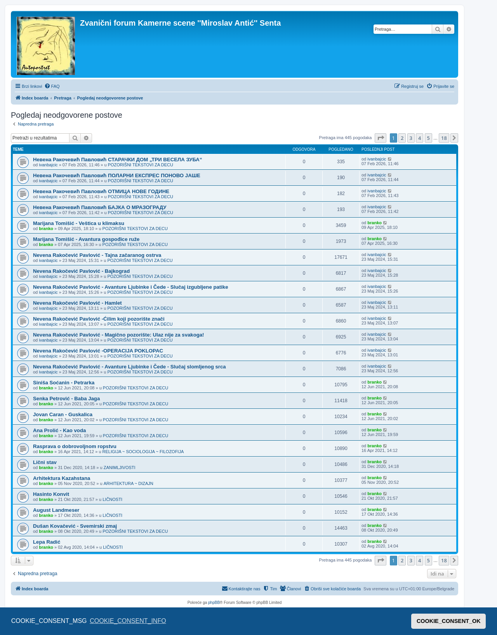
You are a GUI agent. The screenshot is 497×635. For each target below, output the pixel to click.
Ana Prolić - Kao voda (59, 430)
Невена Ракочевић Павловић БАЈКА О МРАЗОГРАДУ (99, 207)
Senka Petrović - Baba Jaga (66, 398)
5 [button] (428, 137)
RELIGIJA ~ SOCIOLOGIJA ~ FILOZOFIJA (143, 451)
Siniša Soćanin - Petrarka (63, 383)
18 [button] (444, 137)
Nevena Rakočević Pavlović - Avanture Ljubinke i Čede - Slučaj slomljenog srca (129, 367)
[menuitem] (52, 86)
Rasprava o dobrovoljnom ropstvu (74, 446)
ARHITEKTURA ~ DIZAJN (128, 483)
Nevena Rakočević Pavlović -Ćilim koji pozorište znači (99, 319)
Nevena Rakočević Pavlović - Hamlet (77, 303)
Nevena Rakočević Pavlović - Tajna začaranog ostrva (97, 255)
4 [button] (419, 137)
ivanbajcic (48, 164)
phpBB (214, 602)
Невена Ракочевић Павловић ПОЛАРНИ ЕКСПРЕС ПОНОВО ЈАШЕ (116, 175)
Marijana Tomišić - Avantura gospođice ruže (86, 239)
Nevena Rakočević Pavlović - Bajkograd (81, 271)
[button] (380, 138)
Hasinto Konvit (51, 494)
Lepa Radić (46, 542)
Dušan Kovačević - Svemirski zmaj (75, 526)
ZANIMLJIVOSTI (120, 467)
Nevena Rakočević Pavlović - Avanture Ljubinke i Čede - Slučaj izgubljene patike (130, 287)
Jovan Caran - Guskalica (62, 414)
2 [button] (402, 137)
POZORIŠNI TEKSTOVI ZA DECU (140, 164)
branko (46, 228)
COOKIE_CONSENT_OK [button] (449, 621)
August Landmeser (56, 510)
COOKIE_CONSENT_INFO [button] (128, 621)
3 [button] (411, 137)
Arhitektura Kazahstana (61, 478)
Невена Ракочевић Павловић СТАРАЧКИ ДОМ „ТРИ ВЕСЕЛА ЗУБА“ (117, 159)
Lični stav (45, 462)
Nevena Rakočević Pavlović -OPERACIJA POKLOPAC (98, 351)
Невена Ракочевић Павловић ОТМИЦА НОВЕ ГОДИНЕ (101, 191)
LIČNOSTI (112, 499)
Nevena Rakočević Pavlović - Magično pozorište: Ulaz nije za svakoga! (118, 335)
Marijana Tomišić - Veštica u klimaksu (78, 223)
